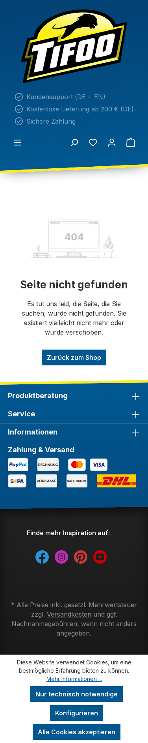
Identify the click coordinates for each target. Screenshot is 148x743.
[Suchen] (74, 142)
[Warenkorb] (130, 142)
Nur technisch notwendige (76, 694)
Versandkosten (69, 614)
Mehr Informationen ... (74, 678)
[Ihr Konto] (111, 142)
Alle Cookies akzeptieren (76, 732)
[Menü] (17, 142)
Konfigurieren (76, 713)
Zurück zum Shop (74, 357)
